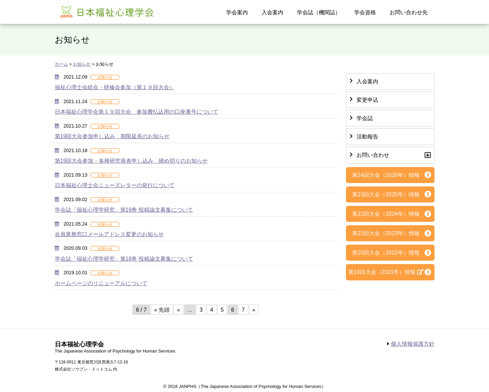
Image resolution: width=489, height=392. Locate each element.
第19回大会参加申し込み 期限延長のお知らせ (112, 136)
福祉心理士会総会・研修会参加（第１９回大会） (115, 87)
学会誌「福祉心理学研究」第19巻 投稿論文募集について (124, 210)
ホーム (61, 64)
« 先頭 (162, 310)
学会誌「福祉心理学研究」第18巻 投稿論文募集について (124, 259)
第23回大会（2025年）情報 (385, 194)
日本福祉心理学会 (106, 11)
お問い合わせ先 (409, 12)
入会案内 (272, 12)
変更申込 (367, 100)
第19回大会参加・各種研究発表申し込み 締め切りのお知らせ (131, 161)
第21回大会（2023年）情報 (385, 233)
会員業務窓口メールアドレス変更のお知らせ (109, 234)
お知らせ (82, 64)
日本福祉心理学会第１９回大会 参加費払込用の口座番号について (136, 112)
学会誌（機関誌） (319, 12)
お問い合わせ (373, 155)
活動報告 (367, 137)
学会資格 (365, 12)
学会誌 (365, 118)
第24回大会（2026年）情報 (385, 175)
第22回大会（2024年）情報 (385, 214)
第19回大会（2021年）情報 (381, 272)
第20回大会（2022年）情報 (385, 253)
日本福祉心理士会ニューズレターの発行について (115, 185)
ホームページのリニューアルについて (101, 283)
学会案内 (237, 12)
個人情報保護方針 (413, 344)
